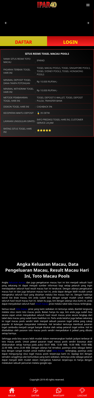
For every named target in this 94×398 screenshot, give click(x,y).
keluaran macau (17, 282)
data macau (58, 350)
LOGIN (70, 42)
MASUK (11, 392)
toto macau (21, 309)
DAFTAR (23, 42)
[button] (6, 23)
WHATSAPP (58, 392)
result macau (41, 303)
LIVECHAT (82, 392)
